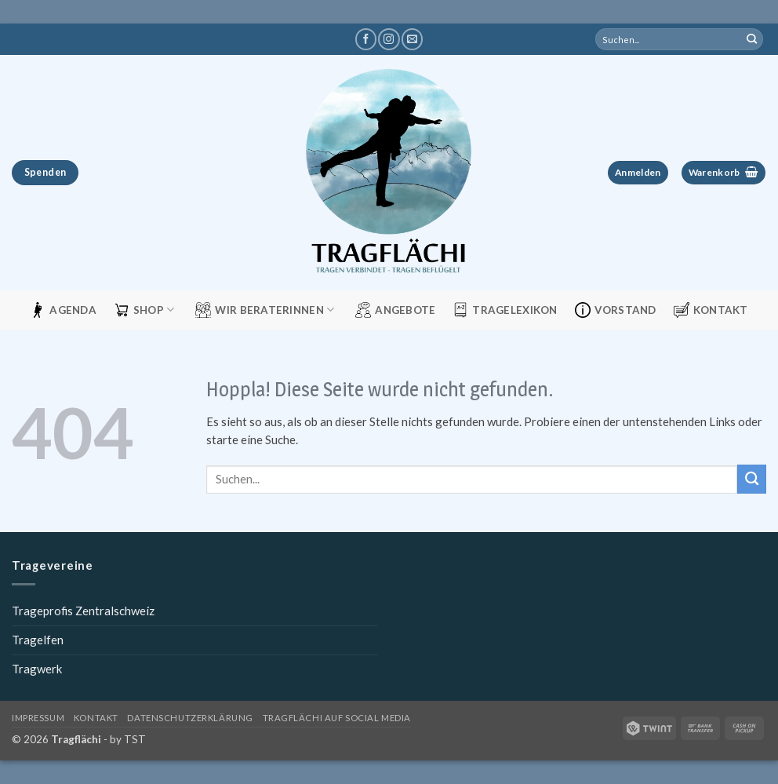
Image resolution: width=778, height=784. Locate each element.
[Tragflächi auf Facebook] (365, 39)
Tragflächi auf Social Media (337, 718)
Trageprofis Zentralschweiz (83, 610)
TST (135, 739)
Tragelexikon (505, 310)
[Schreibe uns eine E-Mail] (412, 39)
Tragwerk (37, 669)
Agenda (63, 310)
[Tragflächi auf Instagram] (388, 39)
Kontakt (711, 310)
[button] (638, 173)
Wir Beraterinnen (264, 310)
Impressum (38, 718)
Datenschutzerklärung (190, 718)
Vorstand (615, 310)
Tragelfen (38, 640)
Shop (144, 310)
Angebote (395, 310)
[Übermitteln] (752, 39)
